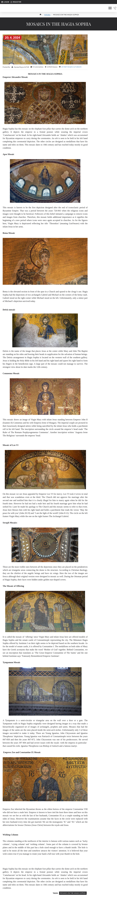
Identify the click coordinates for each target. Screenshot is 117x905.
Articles (47, 15)
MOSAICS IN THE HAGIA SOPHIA (73, 893)
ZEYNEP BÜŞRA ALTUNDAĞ (71, 67)
